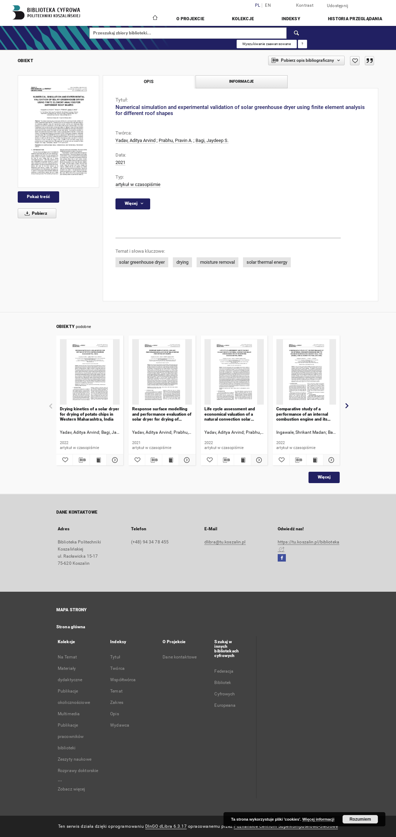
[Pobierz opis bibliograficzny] (81, 460)
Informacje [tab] (241, 81)
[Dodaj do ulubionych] (355, 60)
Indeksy (291, 18)
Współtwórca (123, 679)
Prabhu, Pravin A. (175, 140)
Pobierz (34, 213)
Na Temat (67, 657)
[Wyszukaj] (297, 33)
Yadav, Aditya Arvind (135, 140)
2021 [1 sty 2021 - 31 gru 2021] (120, 162)
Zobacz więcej (71, 789)
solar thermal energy (267, 262)
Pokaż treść (38, 196)
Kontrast (304, 5)
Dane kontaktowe (180, 657)
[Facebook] (282, 558)
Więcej (324, 477)
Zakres (116, 702)
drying (182, 262)
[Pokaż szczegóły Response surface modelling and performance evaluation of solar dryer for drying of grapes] (186, 460)
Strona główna (70, 626)
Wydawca (119, 725)
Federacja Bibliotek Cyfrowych (224, 682)
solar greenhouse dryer (142, 262)
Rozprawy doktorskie (78, 770)
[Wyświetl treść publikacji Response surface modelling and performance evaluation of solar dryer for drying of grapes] (170, 460)
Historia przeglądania (355, 18)
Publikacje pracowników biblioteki (71, 736)
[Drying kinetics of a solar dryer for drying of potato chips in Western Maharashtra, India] (89, 372)
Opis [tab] (148, 81)
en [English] (268, 5)
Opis (114, 713)
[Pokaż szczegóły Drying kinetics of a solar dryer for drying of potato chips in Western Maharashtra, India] (114, 460)
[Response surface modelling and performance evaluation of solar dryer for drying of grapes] (162, 372)
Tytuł (115, 657)
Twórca (117, 668)
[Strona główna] (155, 18)
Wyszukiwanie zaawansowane (266, 44)
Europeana (225, 705)
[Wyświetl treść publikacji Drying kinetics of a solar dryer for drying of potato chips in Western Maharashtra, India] (98, 460)
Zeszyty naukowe (74, 759)
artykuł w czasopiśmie (137, 184)
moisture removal (217, 262)
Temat (116, 691)
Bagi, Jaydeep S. (212, 140)
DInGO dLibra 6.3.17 (166, 826)
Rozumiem (360, 819)
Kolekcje (243, 18)
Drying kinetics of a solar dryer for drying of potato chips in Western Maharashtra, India (89, 414)
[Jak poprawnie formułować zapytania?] (302, 44)
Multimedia (69, 713)
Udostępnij (338, 5)
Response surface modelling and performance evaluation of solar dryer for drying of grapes (161, 414)
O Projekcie (190, 18)
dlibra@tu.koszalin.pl (225, 542)
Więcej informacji (318, 819)
